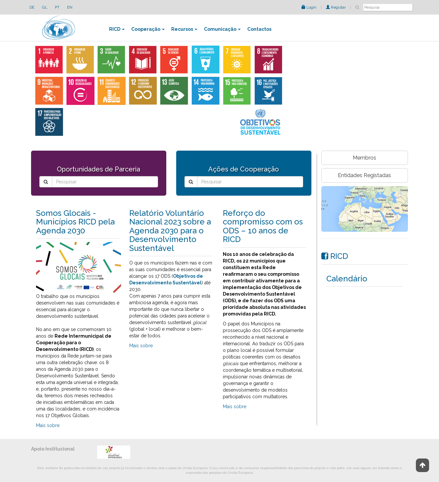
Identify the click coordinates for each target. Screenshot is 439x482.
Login (308, 7)
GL (44, 7)
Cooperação (148, 29)
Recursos (184, 29)
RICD (117, 29)
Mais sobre (48, 425)
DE (31, 7)
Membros (364, 158)
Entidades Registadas (364, 175)
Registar (336, 7)
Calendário (346, 278)
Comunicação (222, 29)
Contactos (259, 29)
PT (57, 7)
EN (69, 7)
